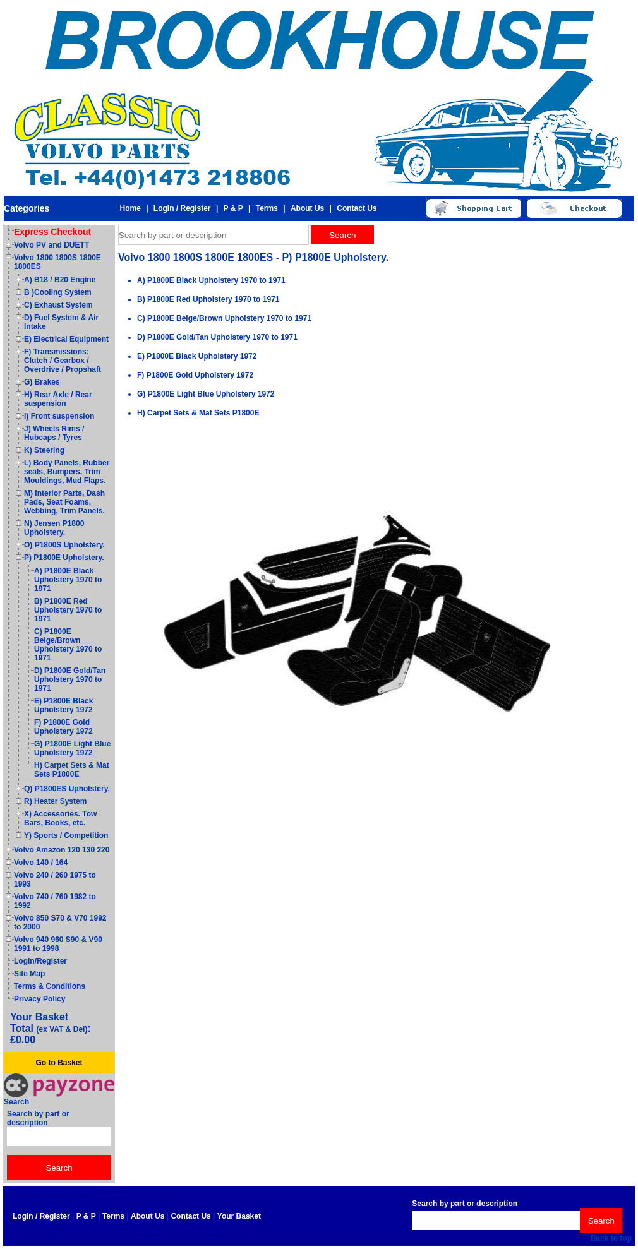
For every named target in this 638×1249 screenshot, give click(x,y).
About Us (307, 208)
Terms (267, 208)
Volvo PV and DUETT (51, 245)
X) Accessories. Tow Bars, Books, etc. (60, 818)
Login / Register (182, 208)
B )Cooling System (58, 292)
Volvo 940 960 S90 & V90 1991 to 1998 (58, 944)
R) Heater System (55, 801)
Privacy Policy (39, 999)
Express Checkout (52, 232)
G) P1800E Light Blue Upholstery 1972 (72, 748)
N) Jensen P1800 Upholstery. (54, 528)
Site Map (29, 973)
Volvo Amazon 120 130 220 (61, 850)
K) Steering (44, 450)
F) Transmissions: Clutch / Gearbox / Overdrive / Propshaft (62, 360)
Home (129, 208)
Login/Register (40, 961)
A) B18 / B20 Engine (59, 279)
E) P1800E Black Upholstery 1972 (63, 705)
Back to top (611, 1238)
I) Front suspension (59, 416)
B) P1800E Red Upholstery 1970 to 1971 (68, 610)
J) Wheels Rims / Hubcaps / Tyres (54, 433)
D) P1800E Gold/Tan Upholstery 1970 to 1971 (69, 679)
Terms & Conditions (49, 986)
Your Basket (239, 1216)
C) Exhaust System (58, 305)
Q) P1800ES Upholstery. (67, 788)
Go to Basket (58, 1062)
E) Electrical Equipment (66, 339)
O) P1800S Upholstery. (64, 545)
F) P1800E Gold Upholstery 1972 (63, 727)
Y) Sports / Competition (66, 835)
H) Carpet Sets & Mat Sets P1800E (71, 770)
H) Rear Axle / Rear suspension (58, 399)
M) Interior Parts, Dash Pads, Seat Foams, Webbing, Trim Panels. (64, 502)
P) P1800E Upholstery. (64, 557)
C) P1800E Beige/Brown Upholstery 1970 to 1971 (68, 644)
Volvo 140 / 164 (41, 862)
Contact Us (356, 208)
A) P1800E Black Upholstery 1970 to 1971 (68, 579)
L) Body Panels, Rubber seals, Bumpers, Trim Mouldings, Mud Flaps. (66, 471)
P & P (233, 208)
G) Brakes (42, 382)
